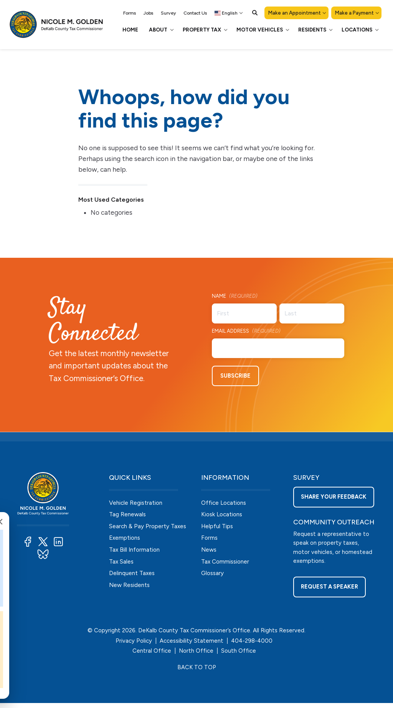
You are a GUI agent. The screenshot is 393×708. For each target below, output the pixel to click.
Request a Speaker (330, 594)
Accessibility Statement (191, 645)
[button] (255, 13)
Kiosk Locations (223, 514)
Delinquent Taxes (133, 575)
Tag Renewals (128, 514)
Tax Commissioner (226, 563)
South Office (238, 655)
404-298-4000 (251, 645)
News (209, 551)
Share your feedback (335, 500)
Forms (209, 538)
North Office (196, 655)
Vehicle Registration (136, 502)
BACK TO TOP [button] (196, 671)
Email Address (246, 332)
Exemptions (125, 538)
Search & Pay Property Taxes (148, 526)
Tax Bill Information (135, 551)
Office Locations (225, 502)
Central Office (151, 655)
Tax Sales (121, 563)
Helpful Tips (217, 526)
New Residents (130, 587)
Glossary (213, 575)
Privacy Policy (134, 645)
